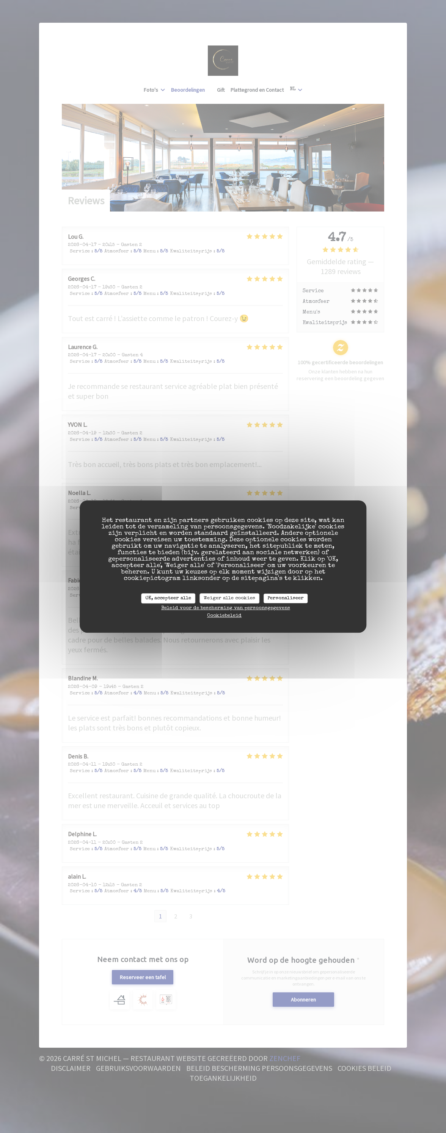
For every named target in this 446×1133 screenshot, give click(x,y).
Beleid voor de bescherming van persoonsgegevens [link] (225, 608)
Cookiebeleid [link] (224, 615)
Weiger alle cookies (229, 598)
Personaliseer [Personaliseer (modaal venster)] (285, 598)
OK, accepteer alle (168, 598)
